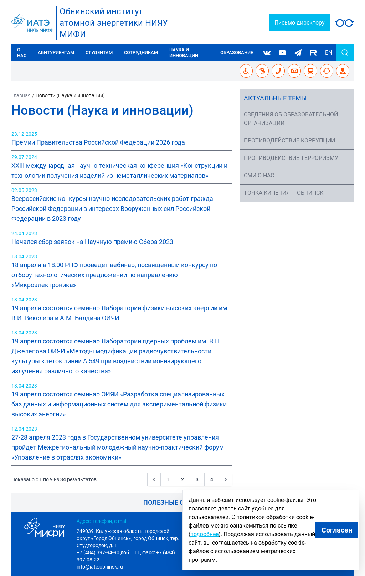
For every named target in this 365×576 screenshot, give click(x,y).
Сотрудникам (141, 52)
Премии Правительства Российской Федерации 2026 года (98, 142)
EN (328, 52)
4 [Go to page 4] (211, 479)
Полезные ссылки (175, 502)
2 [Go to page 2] (182, 479)
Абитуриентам (56, 52)
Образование (236, 52)
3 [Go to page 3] (197, 479)
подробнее (204, 534)
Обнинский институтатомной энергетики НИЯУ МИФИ (114, 22)
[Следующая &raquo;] (225, 479)
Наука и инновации (183, 52)
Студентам (99, 52)
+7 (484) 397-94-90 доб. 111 (108, 552)
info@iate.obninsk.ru (100, 567)
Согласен (337, 530)
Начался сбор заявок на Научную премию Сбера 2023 (92, 241)
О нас (21, 52)
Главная (21, 95)
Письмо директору (299, 22)
